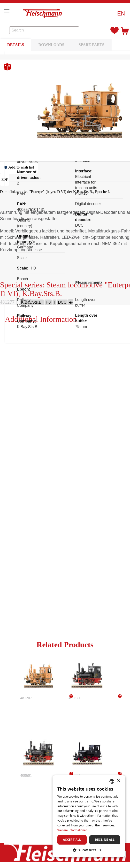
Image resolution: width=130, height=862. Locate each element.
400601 (26, 775)
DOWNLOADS (51, 45)
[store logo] (43, 12)
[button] (121, 14)
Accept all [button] (72, 840)
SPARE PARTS (91, 45)
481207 (26, 698)
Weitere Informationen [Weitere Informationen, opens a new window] (72, 830)
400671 (74, 698)
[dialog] (89, 816)
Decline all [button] (105, 840)
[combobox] (44, 30)
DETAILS (15, 45)
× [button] (118, 781)
